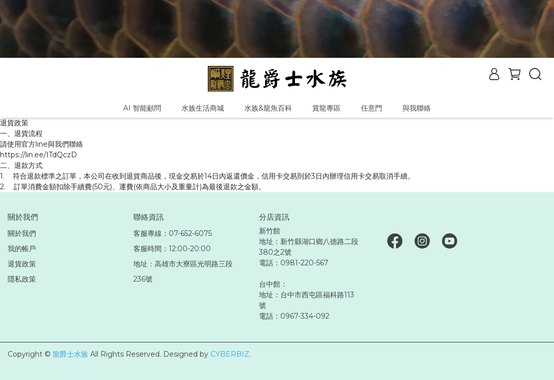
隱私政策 (22, 279)
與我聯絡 (416, 108)
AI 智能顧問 (142, 108)
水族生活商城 (202, 108)
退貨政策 (22, 263)
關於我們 (22, 233)
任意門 (371, 108)
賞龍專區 (326, 108)
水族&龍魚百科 (268, 108)
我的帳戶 (22, 248)
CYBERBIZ (229, 354)
